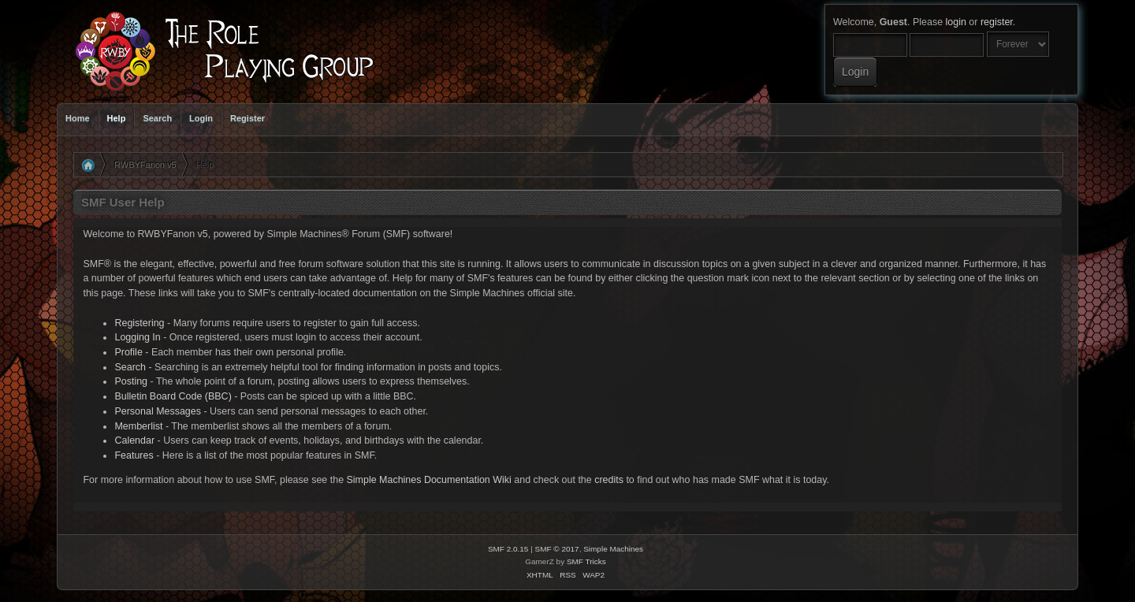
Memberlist (138, 426)
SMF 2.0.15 (508, 548)
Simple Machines (613, 548)
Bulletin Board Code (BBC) (172, 396)
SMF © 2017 (557, 548)
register (997, 22)
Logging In (137, 337)
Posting (130, 381)
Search (157, 118)
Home (77, 118)
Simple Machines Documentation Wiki (429, 479)
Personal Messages (157, 411)
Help (116, 118)
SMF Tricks (586, 561)
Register (247, 118)
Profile (128, 352)
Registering (139, 323)
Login (201, 118)
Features (133, 455)
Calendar (134, 440)
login (956, 22)
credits (608, 479)
